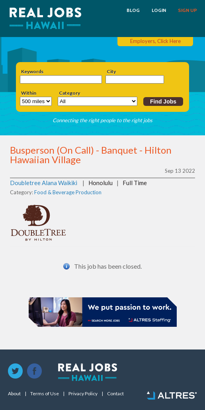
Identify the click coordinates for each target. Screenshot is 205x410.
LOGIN (159, 10)
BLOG (133, 10)
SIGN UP (187, 10)
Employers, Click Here (155, 41)
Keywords (32, 71)
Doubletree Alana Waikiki (43, 182)
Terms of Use (44, 393)
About (14, 393)
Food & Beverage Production (68, 192)
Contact (115, 393)
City (111, 71)
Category (69, 93)
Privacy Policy (83, 393)
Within (28, 93)
